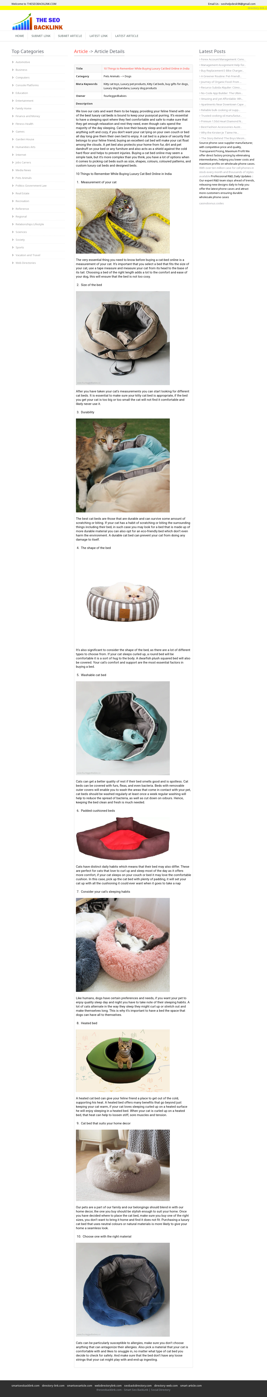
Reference (22, 209)
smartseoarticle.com (79, 1385)
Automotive (23, 62)
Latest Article (126, 36)
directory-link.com (53, 1385)
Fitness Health (24, 124)
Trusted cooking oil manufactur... (220, 116)
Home (19, 36)
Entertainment (24, 100)
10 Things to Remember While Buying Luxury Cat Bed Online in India (146, 68)
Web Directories (26, 263)
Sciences (21, 232)
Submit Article (70, 36)
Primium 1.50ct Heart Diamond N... (221, 121)
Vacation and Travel (28, 255)
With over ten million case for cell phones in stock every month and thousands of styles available (226, 172)
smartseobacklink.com (25, 1385)
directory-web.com (166, 1385)
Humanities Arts (25, 147)
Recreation (22, 201)
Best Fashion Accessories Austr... (220, 127)
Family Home (23, 108)
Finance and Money (28, 116)
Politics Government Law (31, 185)
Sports (20, 247)
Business (21, 70)
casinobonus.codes (211, 203)
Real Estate (22, 193)
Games (20, 131)
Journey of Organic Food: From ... (220, 82)
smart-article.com (191, 1385)
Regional (21, 216)
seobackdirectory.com (138, 1385)
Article (81, 51)
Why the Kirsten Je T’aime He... (219, 132)
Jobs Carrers (23, 162)
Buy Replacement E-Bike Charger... (221, 70)
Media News (23, 170)
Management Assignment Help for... (222, 65)
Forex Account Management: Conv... (222, 59)
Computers (23, 77)
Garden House (25, 139)
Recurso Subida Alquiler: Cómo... (220, 87)
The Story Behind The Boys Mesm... (222, 138)
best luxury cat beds (99, 115)
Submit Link (40, 36)
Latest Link (98, 36)
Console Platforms (27, 85)
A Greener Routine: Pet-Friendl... (220, 76)
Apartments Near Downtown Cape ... (222, 104)
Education (22, 93)
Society (20, 239)
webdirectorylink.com (108, 1385)
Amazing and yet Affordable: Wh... (221, 99)
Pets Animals (24, 178)
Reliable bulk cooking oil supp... (219, 110)
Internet (21, 155)
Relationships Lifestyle (30, 224)
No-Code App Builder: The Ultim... (221, 93)
